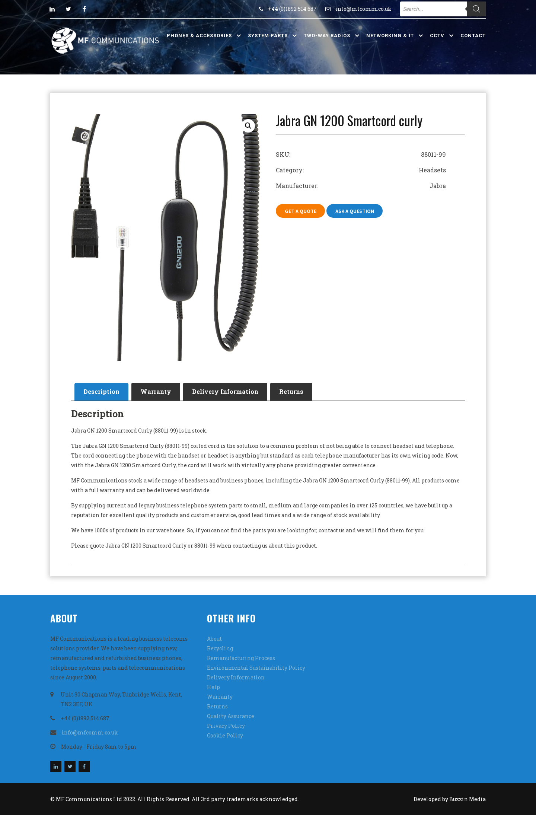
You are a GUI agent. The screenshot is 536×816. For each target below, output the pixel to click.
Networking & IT (390, 35)
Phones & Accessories (199, 35)
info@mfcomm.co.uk (363, 8)
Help (213, 687)
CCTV (437, 35)
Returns (296, 392)
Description (102, 392)
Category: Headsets (361, 170)
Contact (473, 35)
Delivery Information (229, 392)
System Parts (268, 35)
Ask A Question (356, 211)
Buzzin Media (467, 799)
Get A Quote (301, 211)
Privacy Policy (226, 726)
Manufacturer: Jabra (361, 185)
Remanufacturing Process (241, 658)
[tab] (102, 392)
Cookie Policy (225, 736)
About (214, 639)
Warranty (158, 392)
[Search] (476, 8)
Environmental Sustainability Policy (256, 668)
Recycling (220, 649)
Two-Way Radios (327, 35)
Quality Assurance (230, 716)
